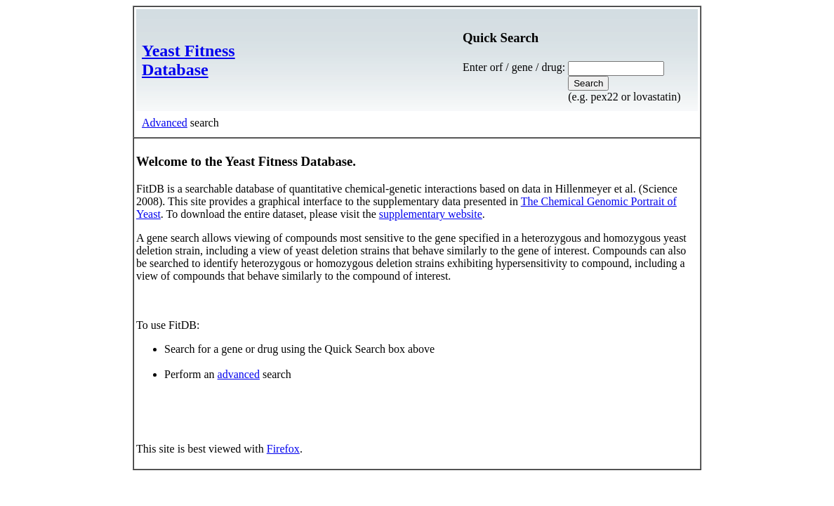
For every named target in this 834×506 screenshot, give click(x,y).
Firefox (283, 449)
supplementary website (430, 214)
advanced (239, 374)
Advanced (164, 123)
